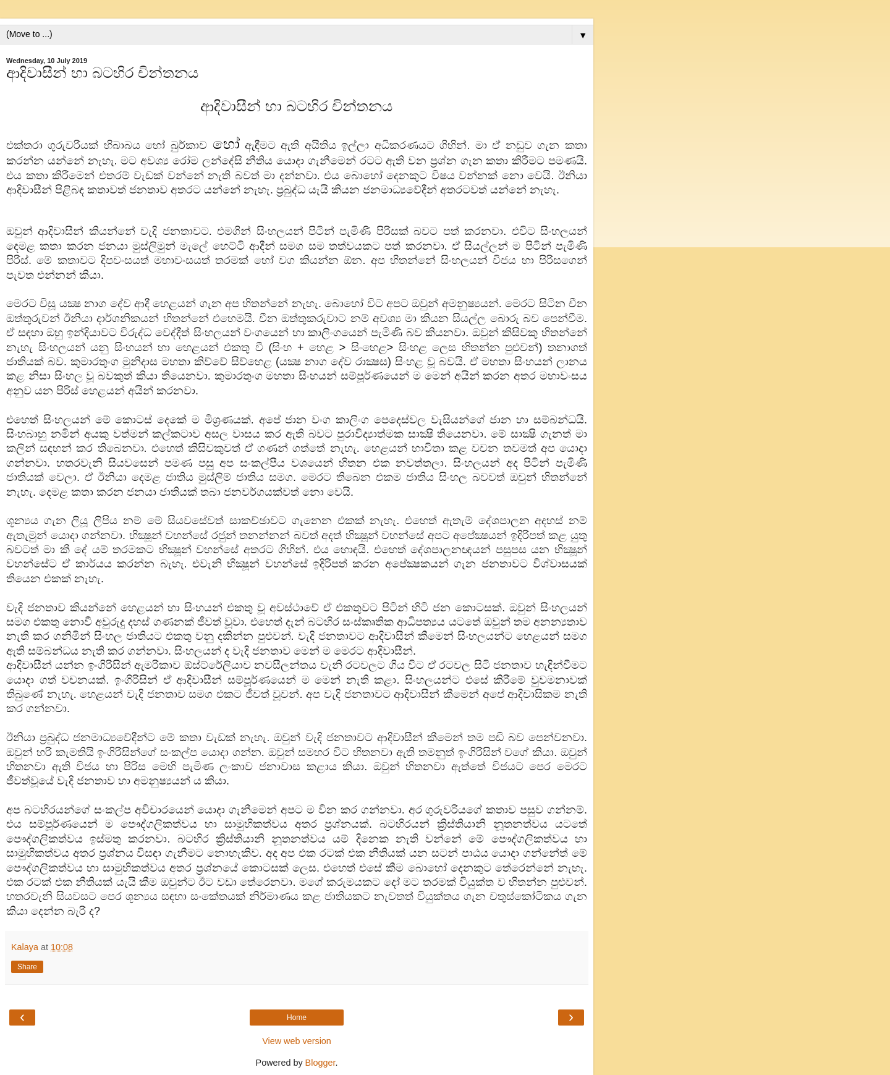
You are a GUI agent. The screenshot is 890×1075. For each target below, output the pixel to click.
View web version (296, 1041)
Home (297, 1017)
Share (27, 966)
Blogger (320, 1063)
